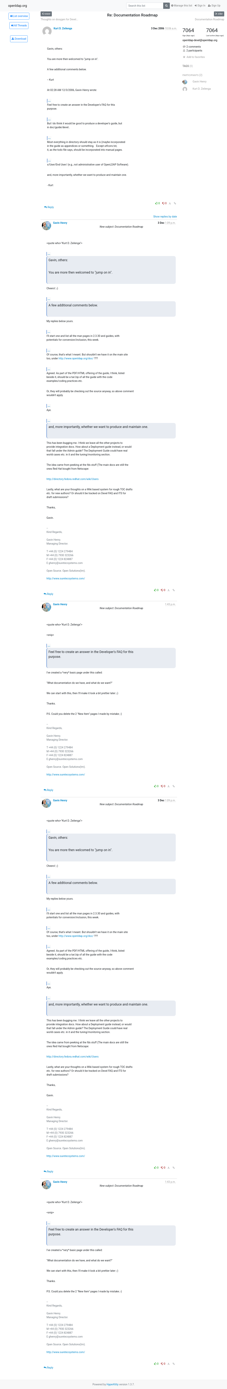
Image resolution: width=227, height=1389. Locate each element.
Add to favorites (194, 57)
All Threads (19, 25)
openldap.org (17, 6)
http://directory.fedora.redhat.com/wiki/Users (72, 479)
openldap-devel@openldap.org (200, 40)
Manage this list (181, 5)
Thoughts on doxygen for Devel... (59, 19)
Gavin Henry (60, 222)
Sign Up (214, 5)
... (49, 100)
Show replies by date (165, 216)
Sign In (200, 5)
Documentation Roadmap (209, 19)
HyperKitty (113, 1384)
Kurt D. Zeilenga (63, 28)
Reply (49, 207)
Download (19, 38)
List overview (19, 16)
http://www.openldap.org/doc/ (76, 358)
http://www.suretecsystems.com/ (65, 578)
